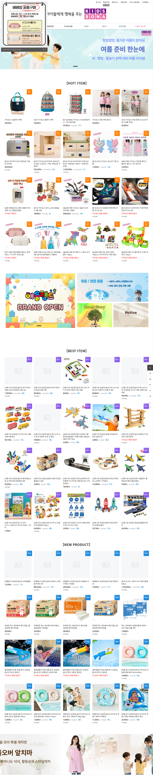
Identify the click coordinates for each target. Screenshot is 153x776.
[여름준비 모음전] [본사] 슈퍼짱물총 (18, 581)
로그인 (98, 2)
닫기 (44, 49)
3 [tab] (77, 66)
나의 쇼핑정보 (134, 2)
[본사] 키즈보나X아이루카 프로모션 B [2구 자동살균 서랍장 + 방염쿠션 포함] (76, 163)
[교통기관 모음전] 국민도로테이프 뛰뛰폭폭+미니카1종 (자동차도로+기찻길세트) (76, 481)
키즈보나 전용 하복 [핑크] (101, 120)
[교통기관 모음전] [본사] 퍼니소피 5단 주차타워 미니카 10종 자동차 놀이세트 (134, 390)
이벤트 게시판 (139, 26)
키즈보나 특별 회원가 (100, 214)
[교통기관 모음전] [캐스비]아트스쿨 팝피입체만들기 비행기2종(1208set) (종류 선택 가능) (76, 436)
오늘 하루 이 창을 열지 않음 (12, 49)
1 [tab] (69, 66)
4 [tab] (79, 66)
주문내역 (124, 2)
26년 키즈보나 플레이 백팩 (43, 120)
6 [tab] (84, 66)
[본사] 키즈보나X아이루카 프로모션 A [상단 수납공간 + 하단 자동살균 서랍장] (47, 163)
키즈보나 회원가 (10, 214)
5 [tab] (82, 66)
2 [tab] (72, 66)
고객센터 (145, 2)
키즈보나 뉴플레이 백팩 (13, 120)
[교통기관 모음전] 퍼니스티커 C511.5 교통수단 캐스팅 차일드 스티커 (18, 525)
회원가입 (106, 2)
